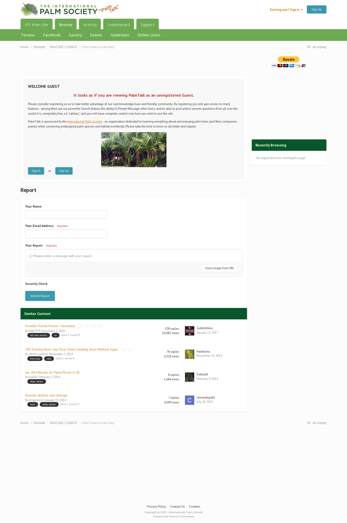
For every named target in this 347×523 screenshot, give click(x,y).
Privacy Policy (156, 506)
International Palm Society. (84, 122)
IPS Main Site (36, 24)
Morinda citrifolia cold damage (46, 395)
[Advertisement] (134, 65)
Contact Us (177, 506)
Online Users (149, 35)
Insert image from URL (219, 268)
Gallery (75, 35)
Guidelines (120, 35)
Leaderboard (118, 24)
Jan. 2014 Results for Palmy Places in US (52, 372)
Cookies (194, 506)
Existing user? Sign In (286, 10)
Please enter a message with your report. (60, 256)
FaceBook (51, 35)
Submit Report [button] (40, 296)
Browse (65, 26)
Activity (90, 24)
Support (148, 24)
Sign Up (317, 9)
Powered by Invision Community (173, 516)
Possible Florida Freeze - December (50, 326)
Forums (28, 35)
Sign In (36, 171)
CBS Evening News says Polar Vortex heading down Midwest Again (72, 349)
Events (96, 35)
